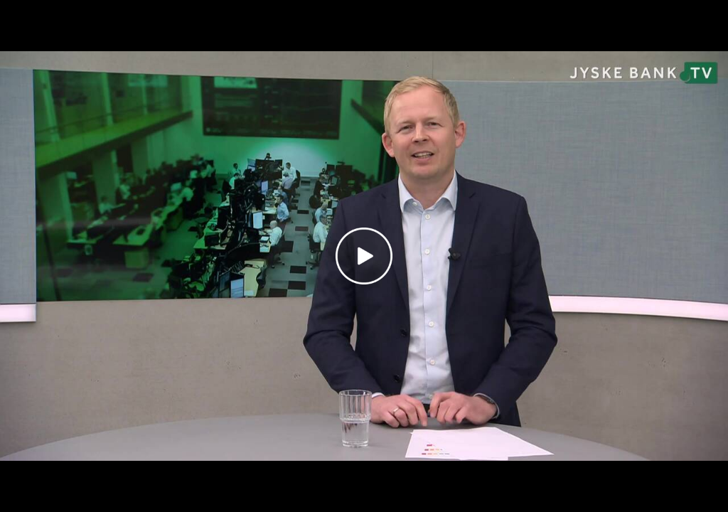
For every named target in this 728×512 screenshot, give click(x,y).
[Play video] (364, 256)
